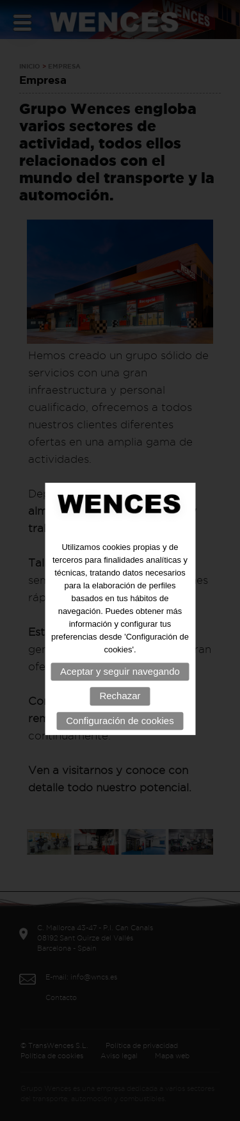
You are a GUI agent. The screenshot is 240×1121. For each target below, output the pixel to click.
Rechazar (119, 708)
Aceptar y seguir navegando (120, 684)
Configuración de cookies (119, 733)
